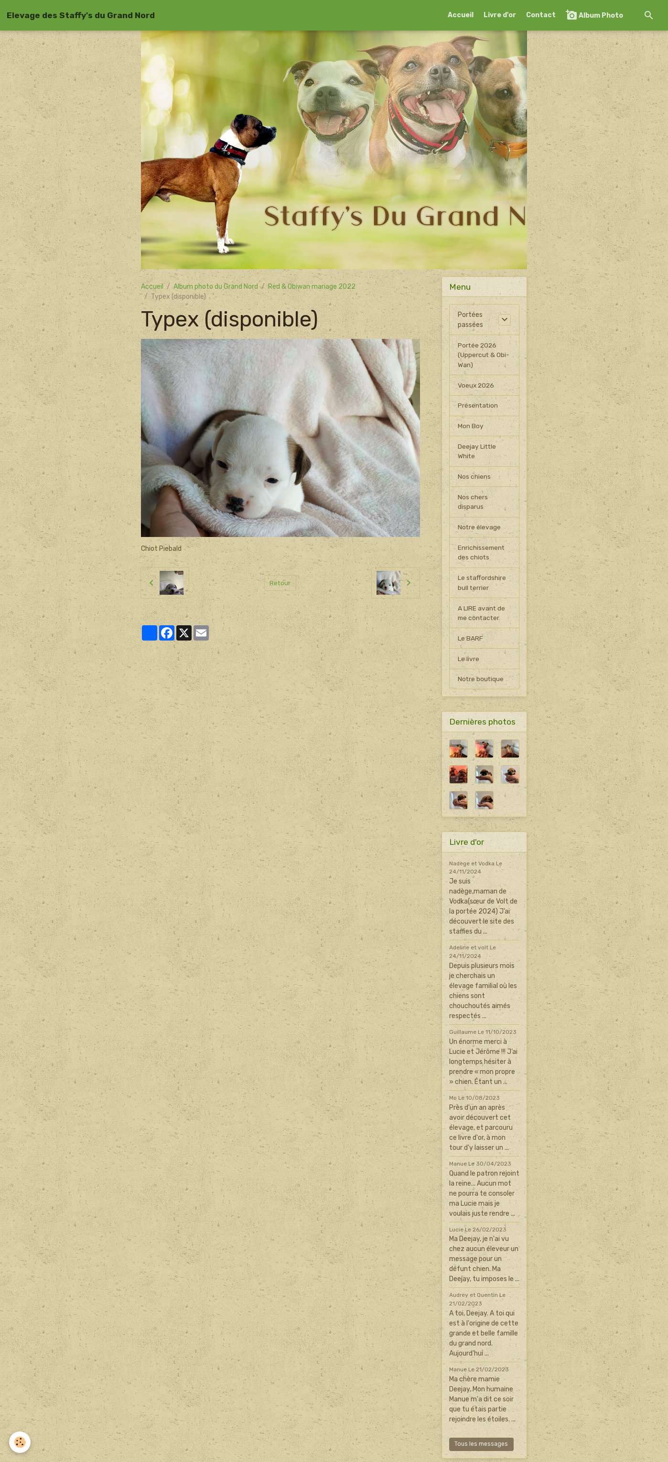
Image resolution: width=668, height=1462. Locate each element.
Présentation (478, 406)
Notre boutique (481, 682)
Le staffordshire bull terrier (482, 585)
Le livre (468, 662)
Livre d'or (500, 15)
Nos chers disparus (473, 503)
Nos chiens (474, 478)
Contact (541, 15)
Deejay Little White (477, 452)
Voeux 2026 (477, 386)
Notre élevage (479, 529)
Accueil (461, 15)
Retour (280, 583)
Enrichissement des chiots (482, 555)
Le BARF (470, 641)
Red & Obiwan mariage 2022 (312, 287)
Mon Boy (471, 427)
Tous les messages (481, 1447)
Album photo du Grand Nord (215, 287)
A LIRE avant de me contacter (482, 616)
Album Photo (594, 15)
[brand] (81, 15)
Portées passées (470, 320)
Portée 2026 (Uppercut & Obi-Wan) (484, 355)
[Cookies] (20, 1442)
